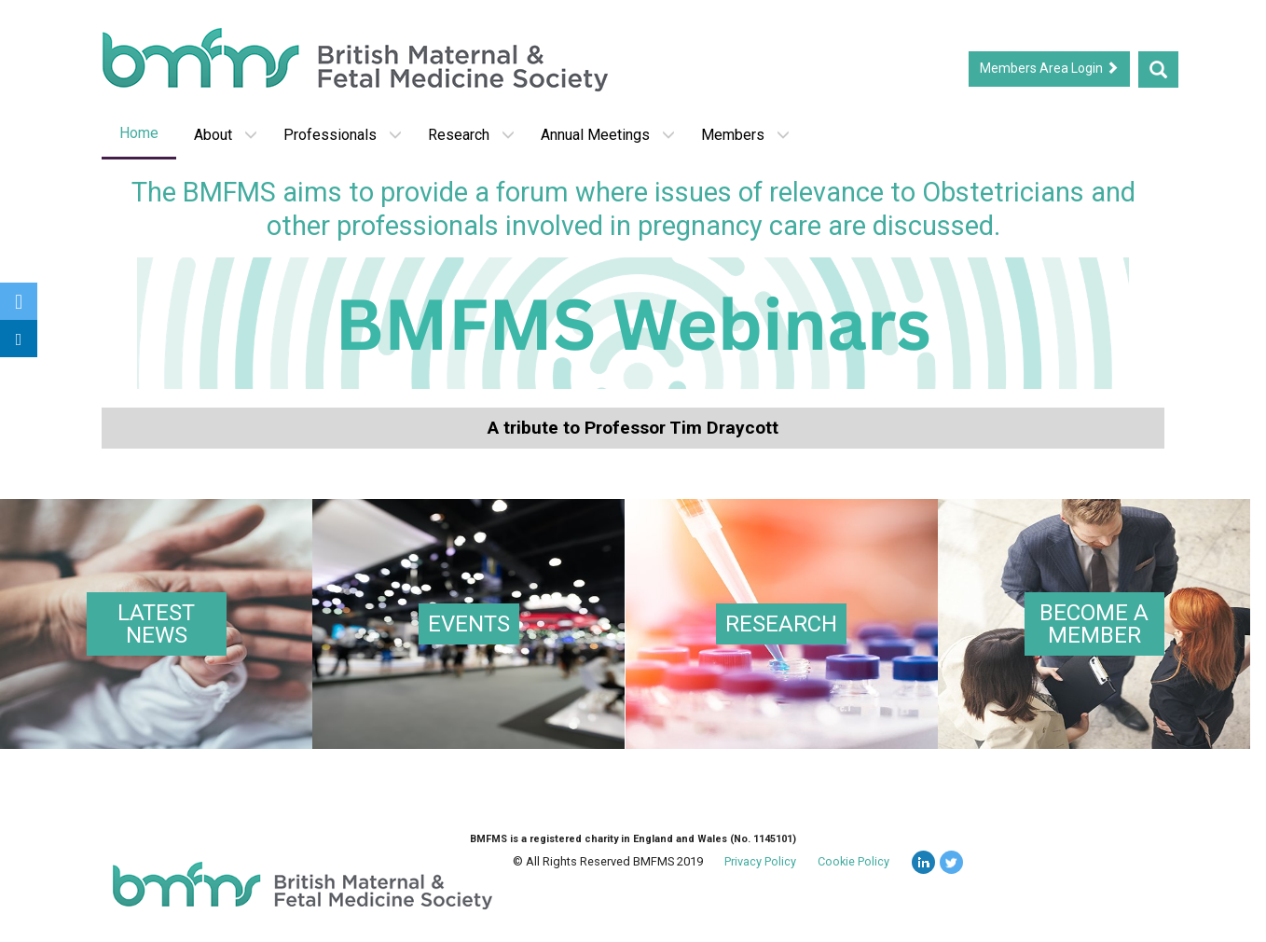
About (225, 135)
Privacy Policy (760, 864)
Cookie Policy (853, 864)
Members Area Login (1049, 68)
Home (138, 133)
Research (471, 135)
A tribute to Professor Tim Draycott (633, 427)
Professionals (342, 135)
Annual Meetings (608, 135)
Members (745, 135)
